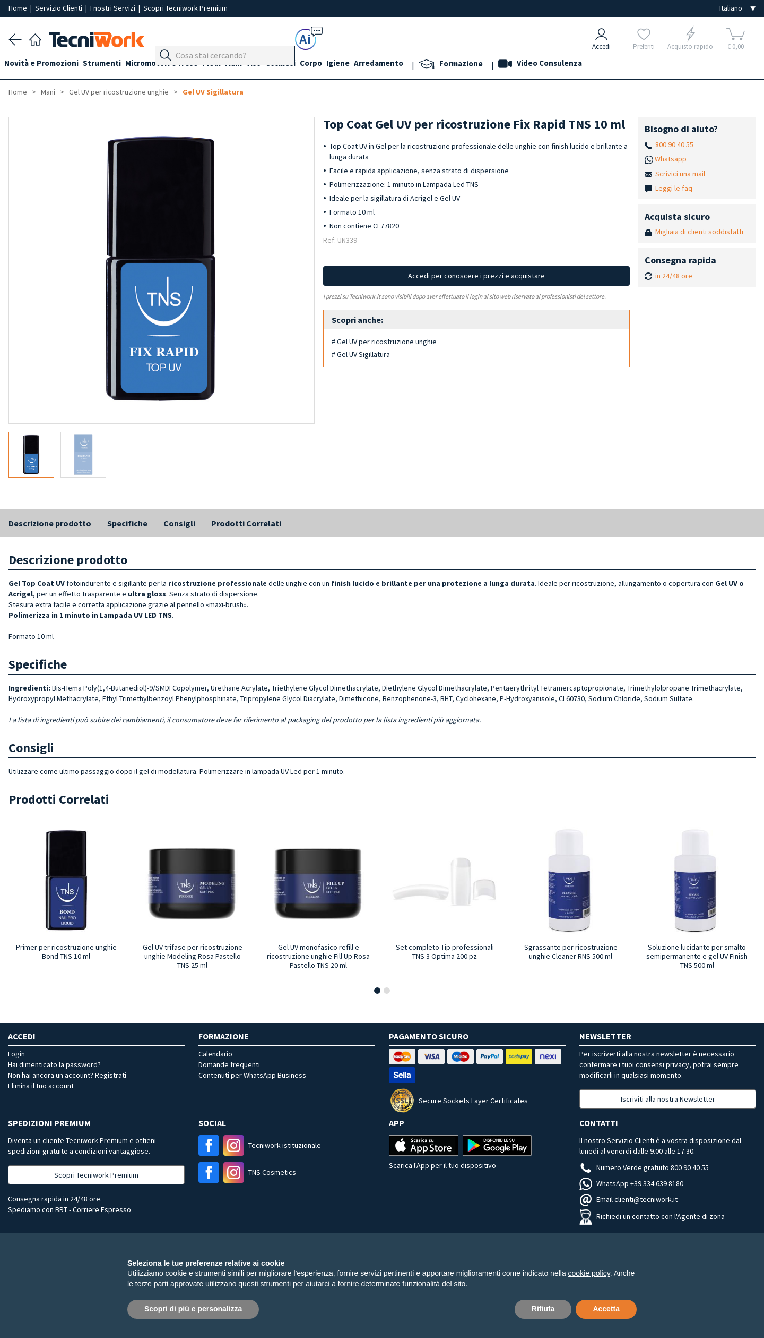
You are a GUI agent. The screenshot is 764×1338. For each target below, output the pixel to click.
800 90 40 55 (674, 144)
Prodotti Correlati (246, 523)
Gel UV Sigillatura (213, 92)
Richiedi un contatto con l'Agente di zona (652, 1216)
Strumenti (110, 64)
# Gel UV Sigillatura (361, 354)
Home (18, 8)
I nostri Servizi (113, 8)
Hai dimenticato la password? (54, 1064)
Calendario (215, 1054)
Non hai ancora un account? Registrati (67, 1075)
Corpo (345, 64)
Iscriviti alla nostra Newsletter (668, 1099)
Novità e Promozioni (45, 64)
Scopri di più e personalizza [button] (193, 1309)
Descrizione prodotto (49, 523)
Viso (279, 64)
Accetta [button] (606, 1309)
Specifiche (127, 523)
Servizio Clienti (59, 8)
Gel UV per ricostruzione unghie (119, 92)
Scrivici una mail (680, 173)
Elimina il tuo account (41, 1085)
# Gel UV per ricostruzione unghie (384, 341)
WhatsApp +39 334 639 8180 (631, 1183)
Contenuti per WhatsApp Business (252, 1075)
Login (16, 1054)
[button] (377, 990)
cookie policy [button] (589, 1273)
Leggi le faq (673, 188)
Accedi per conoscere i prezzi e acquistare (476, 275)
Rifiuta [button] (543, 1309)
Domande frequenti (229, 1064)
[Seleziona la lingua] (737, 8)
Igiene (376, 64)
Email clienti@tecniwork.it (628, 1199)
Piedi (228, 64)
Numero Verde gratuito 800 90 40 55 (644, 1167)
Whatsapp (671, 159)
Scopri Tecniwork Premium (185, 8)
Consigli (179, 523)
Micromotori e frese (174, 64)
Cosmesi (310, 64)
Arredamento (421, 64)
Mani (254, 64)
